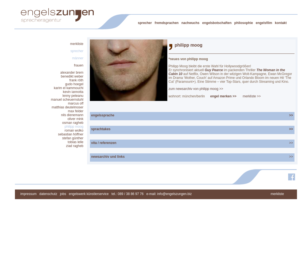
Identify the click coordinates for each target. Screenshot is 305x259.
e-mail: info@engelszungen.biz (169, 194)
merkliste (76, 44)
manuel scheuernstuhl (67, 100)
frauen (78, 65)
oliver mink (75, 119)
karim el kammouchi (69, 88)
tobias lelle (76, 142)
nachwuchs (190, 23)
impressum (28, 194)
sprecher (145, 23)
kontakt (281, 23)
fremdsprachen (167, 23)
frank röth (76, 80)
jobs (63, 194)
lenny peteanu (72, 96)
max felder (75, 111)
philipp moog (73, 127)
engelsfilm (264, 23)
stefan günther (73, 138)
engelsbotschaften (216, 23)
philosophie (243, 23)
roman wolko (73, 130)
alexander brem (71, 72)
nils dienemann (72, 115)
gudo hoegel (74, 84)
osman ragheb (73, 123)
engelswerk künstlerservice (89, 194)
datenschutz (48, 194)
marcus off (76, 103)
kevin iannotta (73, 92)
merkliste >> (252, 96)
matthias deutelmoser (68, 107)
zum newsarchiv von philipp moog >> (196, 89)
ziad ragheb (75, 146)
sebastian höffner (71, 134)
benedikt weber (72, 76)
